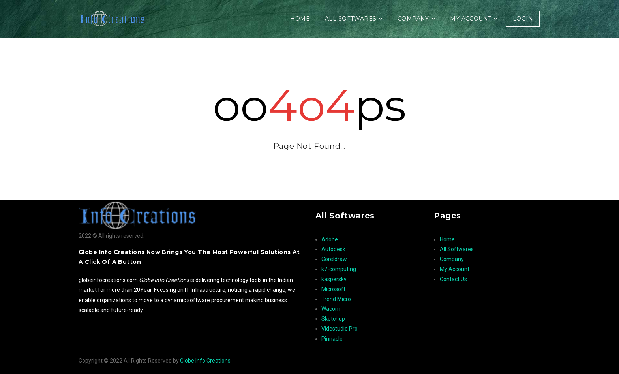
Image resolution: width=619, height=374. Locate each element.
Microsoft (333, 289)
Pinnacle (332, 339)
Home (300, 18)
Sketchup (333, 319)
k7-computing (338, 269)
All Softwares (350, 18)
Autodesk (333, 249)
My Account (470, 18)
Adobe (329, 239)
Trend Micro (336, 299)
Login (523, 18)
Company (413, 18)
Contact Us (453, 279)
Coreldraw (334, 259)
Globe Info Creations (205, 360)
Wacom (330, 309)
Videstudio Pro (339, 328)
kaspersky (334, 279)
